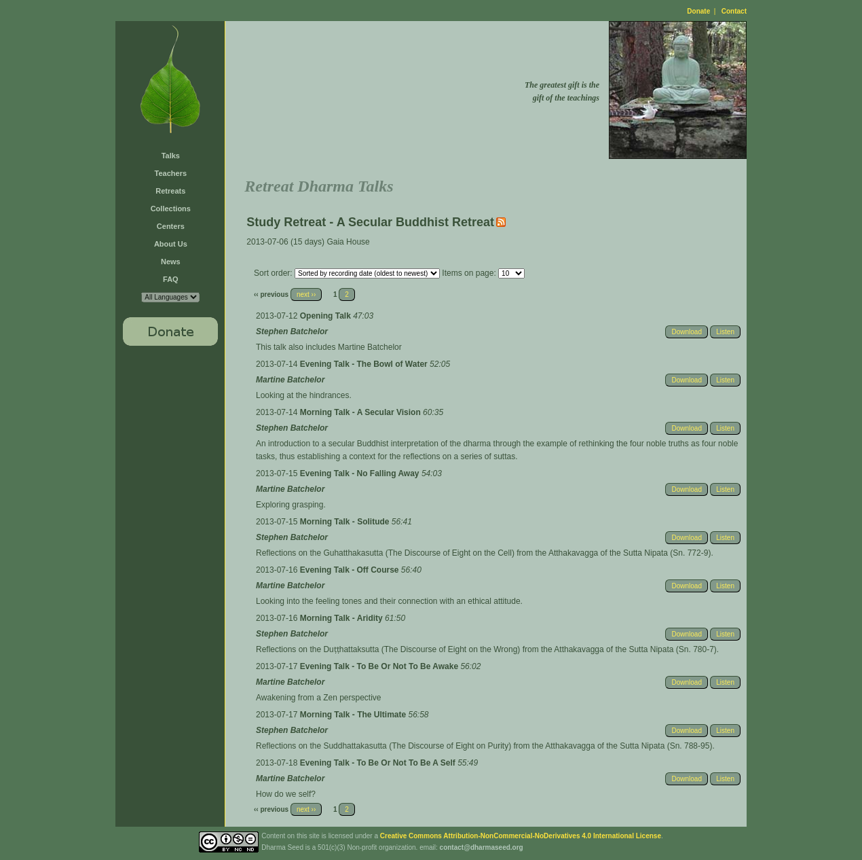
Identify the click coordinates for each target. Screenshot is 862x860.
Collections (171, 208)
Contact (734, 11)
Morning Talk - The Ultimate (354, 714)
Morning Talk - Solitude (346, 521)
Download (686, 332)
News (171, 261)
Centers (171, 226)
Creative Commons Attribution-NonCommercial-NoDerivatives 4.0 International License (520, 836)
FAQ (171, 279)
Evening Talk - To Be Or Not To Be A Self (378, 763)
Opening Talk (326, 316)
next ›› (306, 294)
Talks (171, 155)
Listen (725, 332)
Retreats (170, 191)
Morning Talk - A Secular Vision (361, 412)
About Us (170, 244)
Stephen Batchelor (292, 331)
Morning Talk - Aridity (342, 618)
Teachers (171, 173)
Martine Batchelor (290, 379)
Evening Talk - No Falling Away (360, 473)
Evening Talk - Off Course (350, 570)
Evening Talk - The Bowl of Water (365, 364)
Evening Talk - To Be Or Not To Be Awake (380, 666)
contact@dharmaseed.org (481, 847)
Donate (698, 11)
